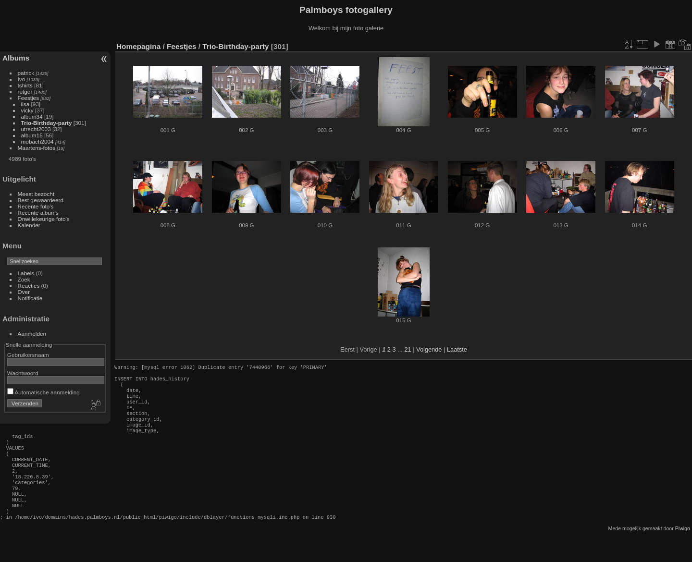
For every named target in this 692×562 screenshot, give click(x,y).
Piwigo (682, 554)
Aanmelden (32, 333)
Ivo (21, 79)
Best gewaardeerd (41, 200)
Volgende (429, 349)
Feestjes (28, 98)
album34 (32, 116)
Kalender (29, 225)
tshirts (25, 85)
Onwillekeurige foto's (44, 219)
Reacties (29, 285)
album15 (32, 135)
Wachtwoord (22, 373)
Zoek (24, 279)
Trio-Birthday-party (46, 123)
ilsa (25, 104)
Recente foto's (36, 206)
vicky (27, 110)
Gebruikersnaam (28, 355)
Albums (15, 58)
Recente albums (38, 212)
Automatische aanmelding (43, 392)
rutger (25, 91)
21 (407, 349)
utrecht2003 (36, 129)
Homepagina (138, 46)
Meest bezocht (36, 194)
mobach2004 (37, 141)
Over (24, 292)
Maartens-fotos (36, 148)
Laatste (457, 349)
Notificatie (30, 298)
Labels (26, 273)
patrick (26, 73)
